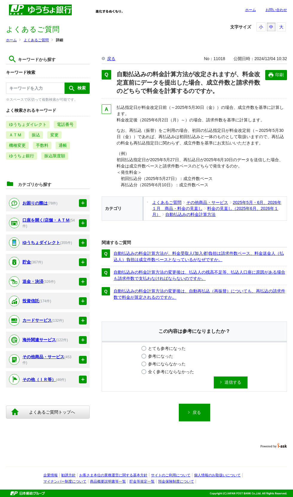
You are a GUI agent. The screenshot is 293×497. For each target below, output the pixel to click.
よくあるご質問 (36, 40)
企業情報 (50, 475)
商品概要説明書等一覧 (108, 481)
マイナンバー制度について (64, 481)
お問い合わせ (276, 10)
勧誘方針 (68, 475)
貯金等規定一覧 (142, 481)
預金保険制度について (176, 481)
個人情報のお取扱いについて (217, 475)
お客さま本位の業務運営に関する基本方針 (113, 475)
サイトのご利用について (170, 475)
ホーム (250, 10)
